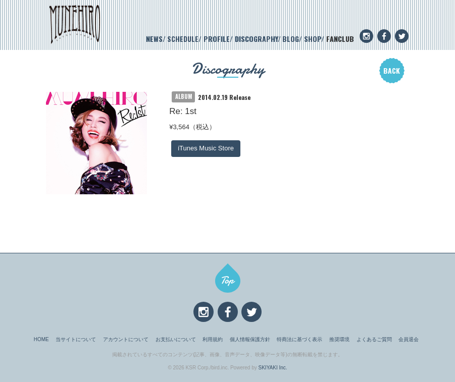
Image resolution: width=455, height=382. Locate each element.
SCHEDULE (182, 38)
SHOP (312, 38)
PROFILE (217, 38)
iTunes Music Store (206, 148)
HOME (41, 339)
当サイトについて (76, 339)
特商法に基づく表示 (299, 339)
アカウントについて (125, 339)
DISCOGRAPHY (256, 38)
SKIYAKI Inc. (273, 367)
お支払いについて (176, 339)
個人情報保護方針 (250, 339)
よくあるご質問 (374, 339)
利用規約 (213, 339)
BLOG (290, 38)
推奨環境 (339, 339)
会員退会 (408, 339)
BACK (391, 70)
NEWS (154, 38)
